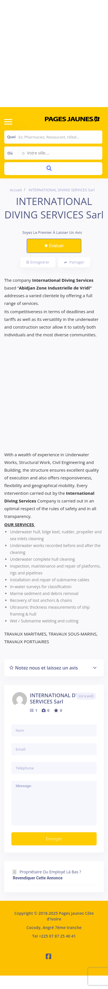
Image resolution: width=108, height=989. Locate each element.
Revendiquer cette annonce (38, 878)
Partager (74, 262)
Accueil (16, 189)
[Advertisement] (53, 53)
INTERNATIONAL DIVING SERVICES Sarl (60, 698)
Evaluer (54, 245)
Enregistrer (38, 262)
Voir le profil (86, 696)
